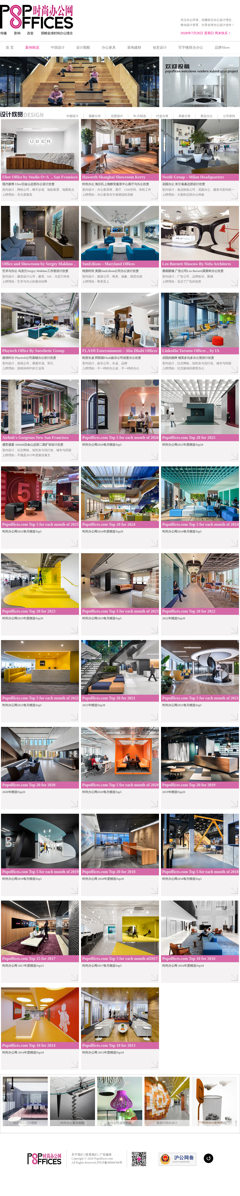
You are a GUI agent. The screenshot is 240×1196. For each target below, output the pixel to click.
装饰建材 (134, 47)
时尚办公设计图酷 (25, 1123)
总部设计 (117, 116)
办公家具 (109, 47)
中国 (69, 116)
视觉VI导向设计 (167, 1123)
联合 (204, 116)
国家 (92, 116)
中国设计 (58, 47)
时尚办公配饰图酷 (214, 1123)
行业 (159, 116)
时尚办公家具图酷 (72, 1123)
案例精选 (32, 47)
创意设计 (160, 47)
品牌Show (222, 47)
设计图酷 (83, 47)
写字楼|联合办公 (191, 47)
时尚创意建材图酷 (120, 1123)
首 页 (10, 47)
